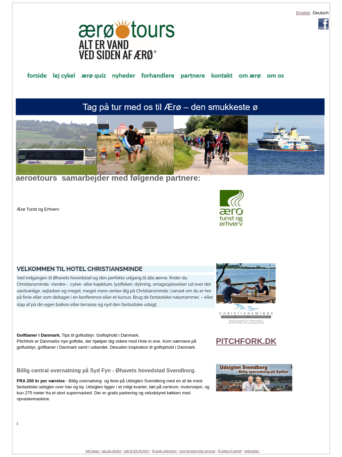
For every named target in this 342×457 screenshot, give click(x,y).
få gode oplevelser (164, 451)
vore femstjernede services (197, 451)
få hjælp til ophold (230, 451)
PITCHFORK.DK (246, 341)
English (303, 12)
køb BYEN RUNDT (136, 451)
